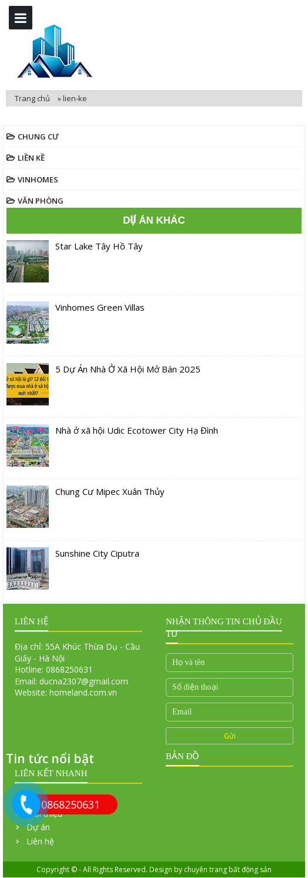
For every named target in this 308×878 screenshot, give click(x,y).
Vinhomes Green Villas (100, 307)
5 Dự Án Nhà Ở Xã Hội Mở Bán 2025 (127, 369)
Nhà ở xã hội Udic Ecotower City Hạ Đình (136, 430)
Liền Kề (31, 157)
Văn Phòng (40, 200)
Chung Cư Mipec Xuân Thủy (110, 491)
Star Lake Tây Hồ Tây (99, 246)
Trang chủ (33, 98)
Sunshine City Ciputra (97, 553)
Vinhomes (38, 179)
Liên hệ (40, 841)
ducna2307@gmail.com (83, 681)
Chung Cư (38, 136)
